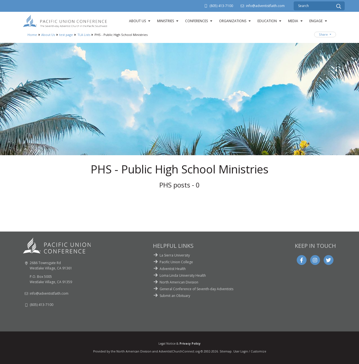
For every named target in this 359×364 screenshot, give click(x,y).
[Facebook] (301, 260)
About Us (137, 21)
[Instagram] (315, 260)
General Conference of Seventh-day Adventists (196, 289)
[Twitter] (328, 260)
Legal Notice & (179, 343)
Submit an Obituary (175, 295)
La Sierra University (175, 255)
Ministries (165, 21)
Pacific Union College (176, 262)
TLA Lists (83, 35)
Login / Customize (253, 351)
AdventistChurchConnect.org (179, 351)
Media (293, 21)
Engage (316, 21)
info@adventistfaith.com (265, 5)
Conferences (196, 21)
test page (66, 35)
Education (267, 21)
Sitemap (226, 351)
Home (32, 35)
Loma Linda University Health (183, 275)
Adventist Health (173, 268)
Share (324, 34)
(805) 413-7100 (221, 5)
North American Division (179, 282)
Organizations (232, 21)
